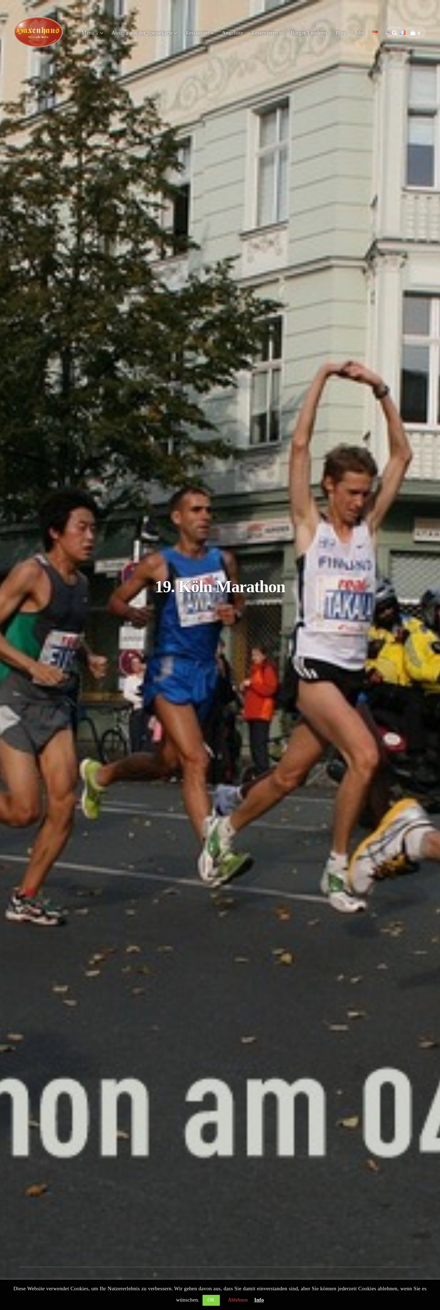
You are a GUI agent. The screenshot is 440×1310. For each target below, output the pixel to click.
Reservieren (265, 33)
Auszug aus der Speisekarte (142, 33)
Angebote (232, 33)
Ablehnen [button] (238, 1300)
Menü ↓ (90, 33)
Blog (341, 33)
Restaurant (197, 33)
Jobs (359, 33)
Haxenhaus (38, 32)
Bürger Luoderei (309, 33)
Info (259, 1300)
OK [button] (211, 1300)
